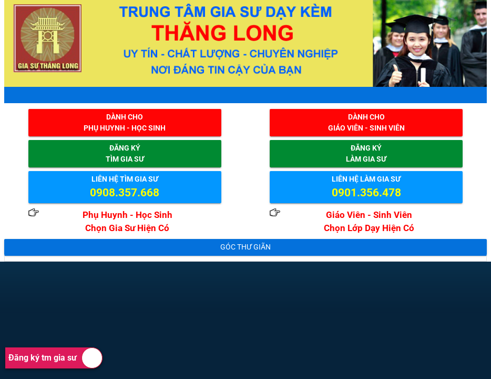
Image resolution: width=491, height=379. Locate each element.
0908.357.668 (124, 192)
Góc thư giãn (245, 247)
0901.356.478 (366, 192)
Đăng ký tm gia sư (55, 357)
